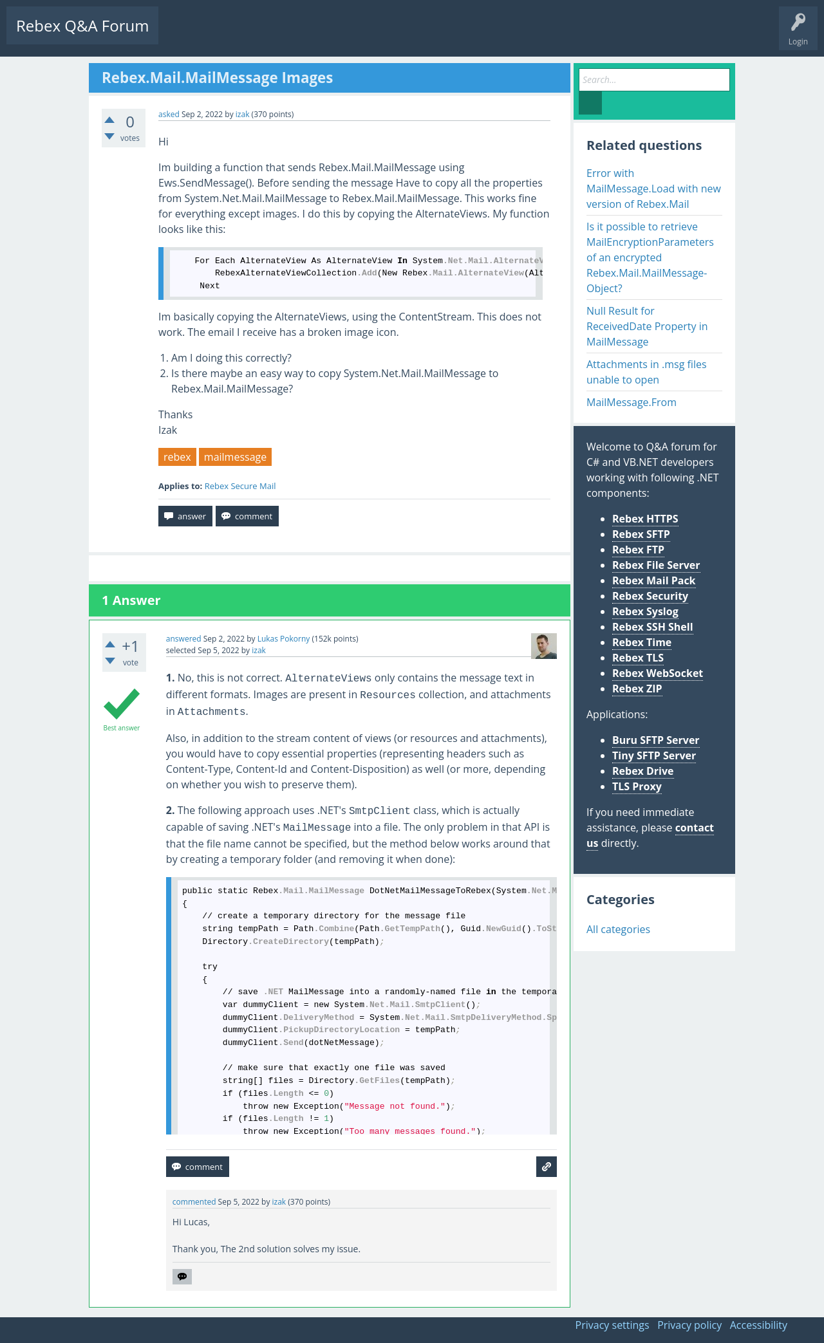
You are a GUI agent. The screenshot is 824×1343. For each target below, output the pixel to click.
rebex (177, 457)
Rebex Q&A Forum (82, 25)
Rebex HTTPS (645, 519)
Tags (293, 36)
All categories (618, 929)
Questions (186, 36)
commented (194, 1201)
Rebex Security (650, 596)
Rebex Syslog (645, 611)
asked (169, 114)
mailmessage (235, 457)
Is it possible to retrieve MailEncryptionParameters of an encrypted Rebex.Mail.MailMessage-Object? (650, 257)
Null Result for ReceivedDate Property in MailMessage (646, 326)
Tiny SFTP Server (654, 755)
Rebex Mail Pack (654, 580)
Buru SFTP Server (656, 740)
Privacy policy (689, 1325)
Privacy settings (613, 1325)
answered (183, 638)
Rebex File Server (656, 565)
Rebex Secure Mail (240, 486)
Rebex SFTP (641, 534)
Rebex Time (641, 642)
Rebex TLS (638, 658)
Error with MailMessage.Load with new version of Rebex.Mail (653, 188)
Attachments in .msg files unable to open (646, 372)
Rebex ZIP (637, 688)
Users (332, 36)
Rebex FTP (638, 549)
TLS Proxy (637, 786)
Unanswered (242, 36)
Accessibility (758, 1325)
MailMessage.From (631, 402)
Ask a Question (388, 36)
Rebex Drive (643, 771)
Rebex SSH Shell (652, 627)
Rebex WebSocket (657, 673)
